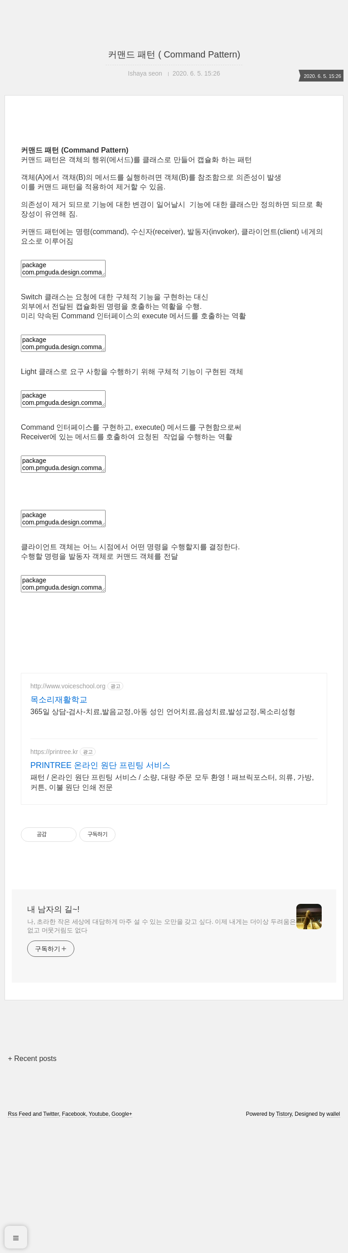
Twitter (51, 1241)
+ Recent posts (32, 1185)
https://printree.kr (54, 878)
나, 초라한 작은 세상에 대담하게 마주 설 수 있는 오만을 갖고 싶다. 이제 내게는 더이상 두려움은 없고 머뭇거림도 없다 (161, 1053)
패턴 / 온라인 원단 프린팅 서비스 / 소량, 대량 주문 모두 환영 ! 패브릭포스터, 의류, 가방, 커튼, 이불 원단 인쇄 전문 (172, 909)
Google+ (121, 1241)
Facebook (74, 1241)
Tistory (284, 1241)
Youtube (99, 1241)
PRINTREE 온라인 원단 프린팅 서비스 (100, 892)
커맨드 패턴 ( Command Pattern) (174, 54)
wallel (333, 1241)
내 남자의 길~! (53, 1036)
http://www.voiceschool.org (68, 812)
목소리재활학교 (58, 826)
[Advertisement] (174, 200)
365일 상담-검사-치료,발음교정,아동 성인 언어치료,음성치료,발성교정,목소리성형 (162, 838)
